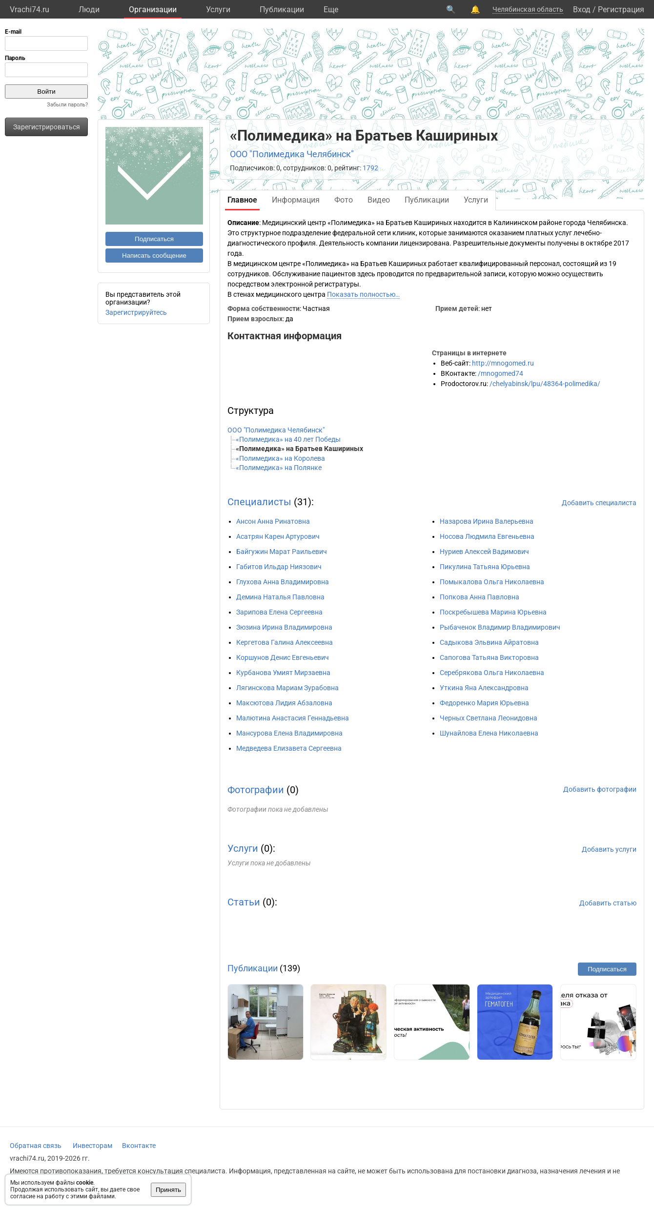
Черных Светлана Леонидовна (488, 718)
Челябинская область (527, 9)
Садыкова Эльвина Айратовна (489, 642)
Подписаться (154, 239)
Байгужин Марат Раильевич (281, 551)
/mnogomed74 (500, 373)
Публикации (282, 9)
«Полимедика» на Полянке (279, 468)
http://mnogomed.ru (503, 363)
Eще (331, 9)
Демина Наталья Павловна (280, 597)
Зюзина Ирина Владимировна (284, 627)
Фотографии (255, 790)
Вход (582, 9)
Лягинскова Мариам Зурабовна (287, 688)
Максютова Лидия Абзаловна (284, 703)
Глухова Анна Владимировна (282, 582)
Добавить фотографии (599, 789)
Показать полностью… (363, 294)
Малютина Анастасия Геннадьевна (292, 718)
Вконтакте (139, 1145)
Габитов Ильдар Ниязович (279, 567)
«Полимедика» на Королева (280, 458)
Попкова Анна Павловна (479, 597)
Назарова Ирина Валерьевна (486, 521)
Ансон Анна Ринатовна (273, 521)
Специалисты (259, 502)
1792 (370, 168)
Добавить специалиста (599, 503)
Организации (153, 9)
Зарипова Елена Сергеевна (279, 612)
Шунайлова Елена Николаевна (489, 733)
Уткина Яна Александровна (484, 688)
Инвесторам (92, 1145)
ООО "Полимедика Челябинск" (292, 154)
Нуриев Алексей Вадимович (484, 551)
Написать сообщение (154, 255)
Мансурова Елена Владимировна (289, 733)
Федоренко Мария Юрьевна (484, 703)
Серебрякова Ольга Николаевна (492, 673)
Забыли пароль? (67, 105)
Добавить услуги (609, 849)
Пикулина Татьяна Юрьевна (485, 567)
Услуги (218, 9)
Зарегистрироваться (46, 127)
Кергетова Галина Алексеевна (284, 642)
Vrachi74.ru (29, 9)
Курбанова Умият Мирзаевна (283, 673)
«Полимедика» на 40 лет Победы (288, 439)
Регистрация (621, 9)
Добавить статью (607, 903)
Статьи (243, 902)
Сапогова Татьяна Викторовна (489, 657)
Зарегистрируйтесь (136, 312)
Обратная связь (35, 1145)
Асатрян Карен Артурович (278, 536)
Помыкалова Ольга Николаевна (492, 582)
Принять (168, 1189)
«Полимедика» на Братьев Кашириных (299, 448)
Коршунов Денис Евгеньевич (282, 657)
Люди (89, 9)
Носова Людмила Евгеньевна (487, 536)
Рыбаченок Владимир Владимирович (500, 627)
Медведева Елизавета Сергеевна (289, 748)
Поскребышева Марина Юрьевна (493, 612)
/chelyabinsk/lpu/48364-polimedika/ (545, 384)
